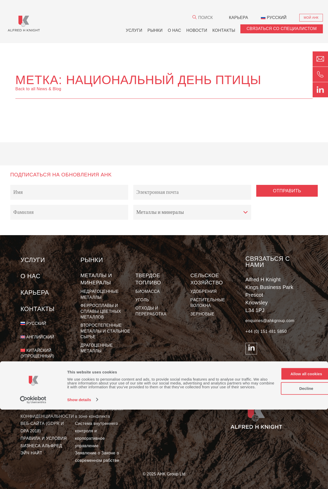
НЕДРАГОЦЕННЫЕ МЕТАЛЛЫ (99, 294)
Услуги (134, 30)
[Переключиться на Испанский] (36, 370)
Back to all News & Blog (38, 89)
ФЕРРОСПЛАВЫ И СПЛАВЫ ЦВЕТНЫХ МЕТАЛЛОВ (100, 311)
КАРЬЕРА (238, 17)
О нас (174, 30)
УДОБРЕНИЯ (203, 291)
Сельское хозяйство (206, 279)
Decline (285, 464)
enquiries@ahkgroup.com (269, 320)
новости (196, 30)
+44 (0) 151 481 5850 (266, 331)
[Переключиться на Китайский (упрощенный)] (50, 353)
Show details (79, 479)
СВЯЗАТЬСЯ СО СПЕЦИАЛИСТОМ (282, 28)
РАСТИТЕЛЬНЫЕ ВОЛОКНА (207, 303)
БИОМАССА (148, 291)
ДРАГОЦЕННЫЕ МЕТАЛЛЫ (96, 348)
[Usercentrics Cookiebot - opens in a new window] (33, 479)
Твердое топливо (148, 279)
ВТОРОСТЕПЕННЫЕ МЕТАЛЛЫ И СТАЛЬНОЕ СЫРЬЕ (105, 331)
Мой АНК (311, 17)
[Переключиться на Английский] (37, 337)
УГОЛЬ (142, 300)
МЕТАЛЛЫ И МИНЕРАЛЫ (96, 279)
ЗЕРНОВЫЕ (202, 314)
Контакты (223, 30)
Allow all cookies (285, 449)
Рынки (154, 30)
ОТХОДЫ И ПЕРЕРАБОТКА (151, 311)
